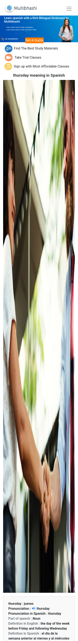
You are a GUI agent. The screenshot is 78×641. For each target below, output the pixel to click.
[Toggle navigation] (69, 9)
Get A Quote (34, 40)
